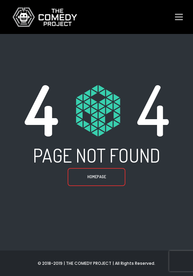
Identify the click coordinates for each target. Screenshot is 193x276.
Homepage (96, 176)
